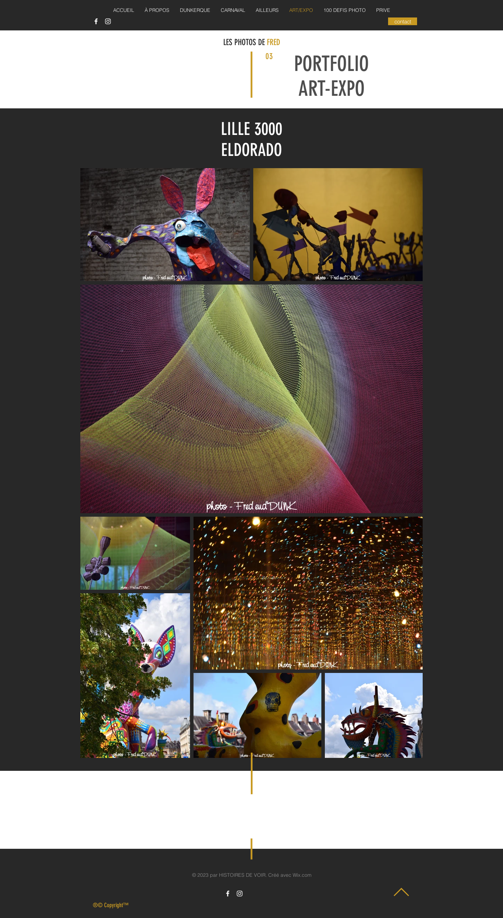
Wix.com (302, 875)
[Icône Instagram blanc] (108, 21)
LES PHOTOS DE (245, 42)
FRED (273, 42)
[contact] (402, 21)
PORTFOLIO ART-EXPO (331, 76)
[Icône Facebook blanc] (96, 21)
